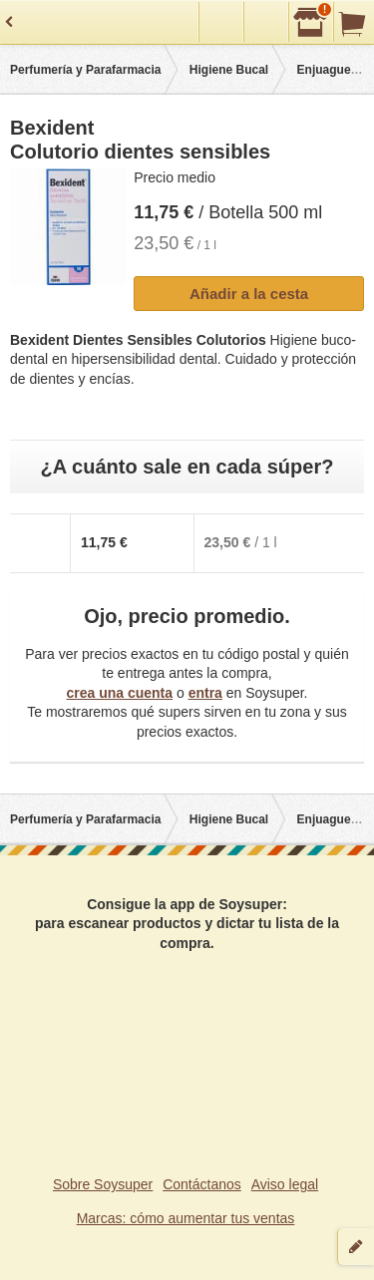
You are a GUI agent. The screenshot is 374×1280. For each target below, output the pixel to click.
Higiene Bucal (228, 70)
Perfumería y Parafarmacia (85, 70)
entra (205, 693)
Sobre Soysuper (103, 1184)
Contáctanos (202, 1184)
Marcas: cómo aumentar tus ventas (186, 1218)
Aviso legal (284, 1184)
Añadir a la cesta (248, 293)
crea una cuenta (119, 693)
